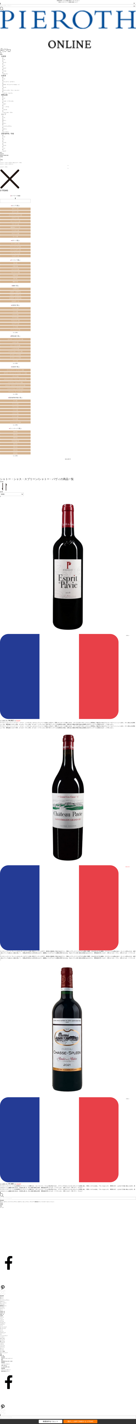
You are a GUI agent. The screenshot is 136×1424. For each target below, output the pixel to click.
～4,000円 (15, 289)
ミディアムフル (15, 253)
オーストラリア (15, 330)
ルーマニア (2, 1339)
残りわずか (128, 866)
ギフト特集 (2, 1351)
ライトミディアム (15, 246)
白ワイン (15, 212)
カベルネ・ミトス (15, 357)
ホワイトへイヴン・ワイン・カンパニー (15, 379)
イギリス (2, 1344)
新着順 (2, 494)
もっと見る (15, 332)
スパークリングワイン (15, 215)
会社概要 (3, 1356)
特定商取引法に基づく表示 (7, 1361)
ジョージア (2, 1345)
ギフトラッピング (4, 1352)
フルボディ (15, 256)
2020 (15, 450)
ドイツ (15, 311)
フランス (15, 308)
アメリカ (15, 317)
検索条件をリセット (50, 1421)
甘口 (15, 278)
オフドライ (15, 269)
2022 (15, 444)
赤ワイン (15, 208)
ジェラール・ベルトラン (15, 382)
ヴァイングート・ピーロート (15, 370)
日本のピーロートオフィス (7, 1358)
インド (15, 327)
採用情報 (3, 1368)
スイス (15, 419)
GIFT (1, 152)
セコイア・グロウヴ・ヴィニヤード (15, 385)
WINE (1, 54)
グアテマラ (2, 1347)
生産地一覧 (2, 1311)
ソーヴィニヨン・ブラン (15, 351)
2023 (15, 434)
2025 (15, 437)
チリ (15, 400)
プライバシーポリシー (6, 1369)
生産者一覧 (2, 1312)
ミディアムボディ (15, 250)
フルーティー (15, 272)
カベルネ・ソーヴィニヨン (15, 339)
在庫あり (127, 635)
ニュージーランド (15, 422)
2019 (15, 453)
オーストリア (3, 1328)
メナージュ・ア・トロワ (15, 391)
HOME (1, 156)
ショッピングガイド (5, 1364)
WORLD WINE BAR (4, 155)
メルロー (15, 342)
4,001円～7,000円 (15, 292)
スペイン (15, 416)
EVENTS (2, 153)
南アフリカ (2, 1341)
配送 (2, 1359)
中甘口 (15, 275)
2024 (15, 431)
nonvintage (15, 441)
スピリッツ (15, 233)
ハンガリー (2, 1337)
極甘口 (15, 281)
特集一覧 (2, 1355)
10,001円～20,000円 (15, 298)
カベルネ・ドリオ (15, 354)
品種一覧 (2, 1314)
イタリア (15, 314)
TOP (1, 53)
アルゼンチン (15, 320)
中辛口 (15, 266)
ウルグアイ (15, 323)
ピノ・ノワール (15, 345)
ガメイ (15, 360)
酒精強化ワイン (15, 227)
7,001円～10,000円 (15, 295)
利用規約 (3, 1362)
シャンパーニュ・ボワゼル (15, 388)
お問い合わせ (4, 1365)
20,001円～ (15, 301)
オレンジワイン (15, 221)
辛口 (15, 263)
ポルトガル (2, 1338)
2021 (15, 447)
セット (15, 236)
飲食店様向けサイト (5, 1371)
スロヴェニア (3, 1332)
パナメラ (15, 376)
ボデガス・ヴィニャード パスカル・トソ (15, 373)
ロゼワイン (15, 218)
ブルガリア (2, 1342)
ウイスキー (15, 230)
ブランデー (15, 224)
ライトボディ (15, 243)
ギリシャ (2, 1348)
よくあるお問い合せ (5, 1366)
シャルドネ (15, 348)
